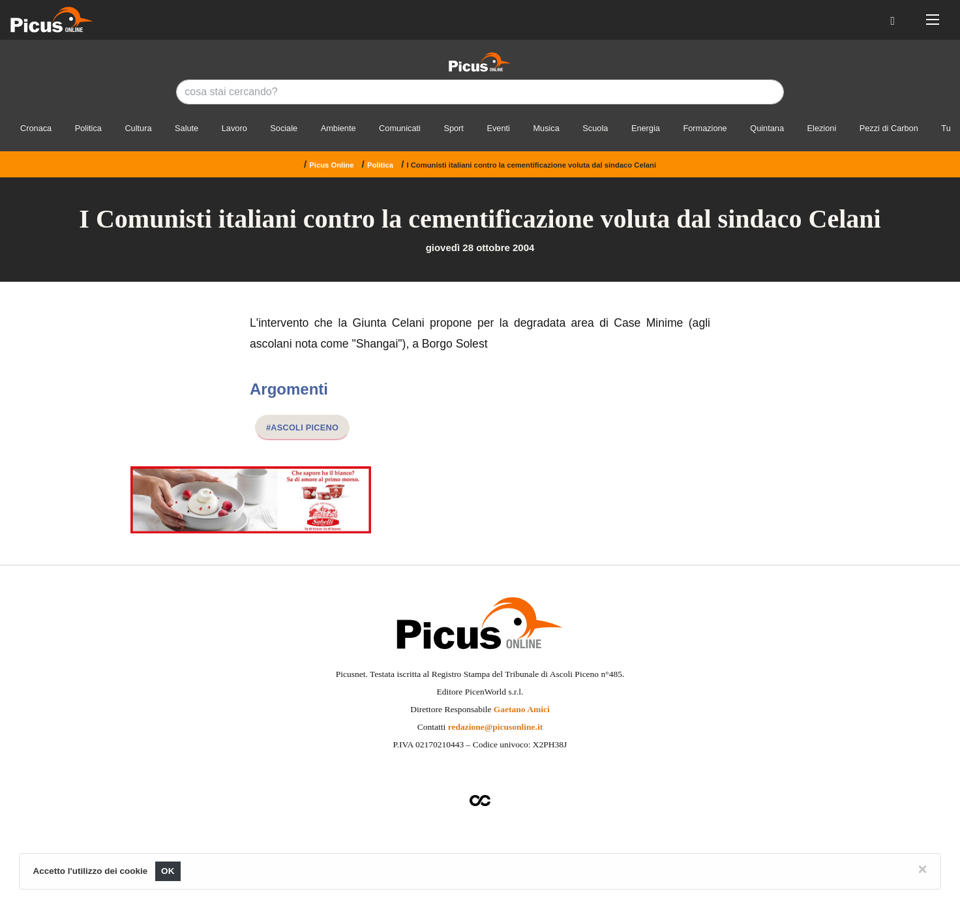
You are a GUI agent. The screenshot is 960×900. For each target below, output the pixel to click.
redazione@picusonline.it (495, 727)
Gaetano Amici (522, 709)
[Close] (922, 869)
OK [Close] (168, 871)
